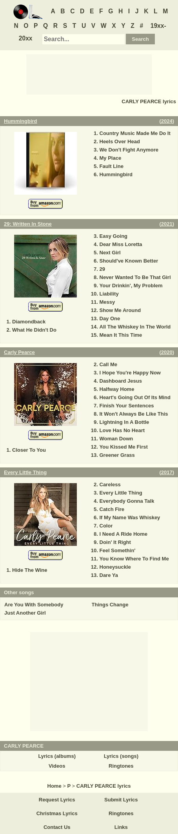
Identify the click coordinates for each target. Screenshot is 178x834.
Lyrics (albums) (57, 756)
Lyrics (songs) (121, 756)
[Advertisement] (89, 73)
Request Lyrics (57, 800)
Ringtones (121, 766)
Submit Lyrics (121, 800)
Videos (57, 766)
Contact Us (57, 827)
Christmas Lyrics (57, 813)
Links (121, 827)
